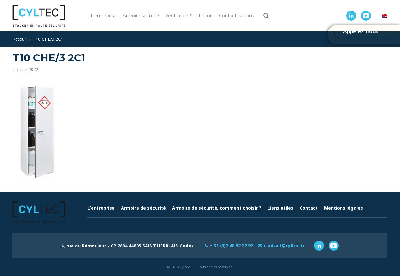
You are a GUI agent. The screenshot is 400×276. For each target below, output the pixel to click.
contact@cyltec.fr (284, 245)
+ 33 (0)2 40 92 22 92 (231, 245)
